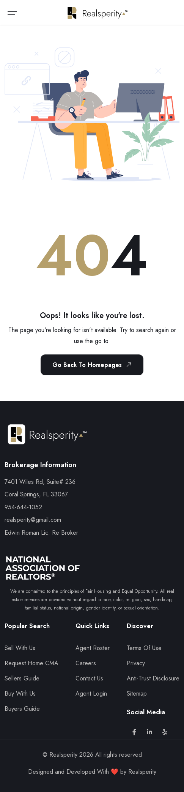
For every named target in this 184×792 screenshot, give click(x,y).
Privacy (136, 663)
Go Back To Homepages (93, 364)
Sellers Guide (22, 678)
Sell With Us (20, 648)
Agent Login (91, 693)
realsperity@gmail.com (33, 519)
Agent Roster (92, 648)
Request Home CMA (31, 663)
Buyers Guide (22, 708)
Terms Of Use (144, 648)
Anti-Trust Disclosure (153, 678)
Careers (85, 663)
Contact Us (89, 678)
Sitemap (137, 693)
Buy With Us (20, 693)
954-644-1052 (23, 507)
